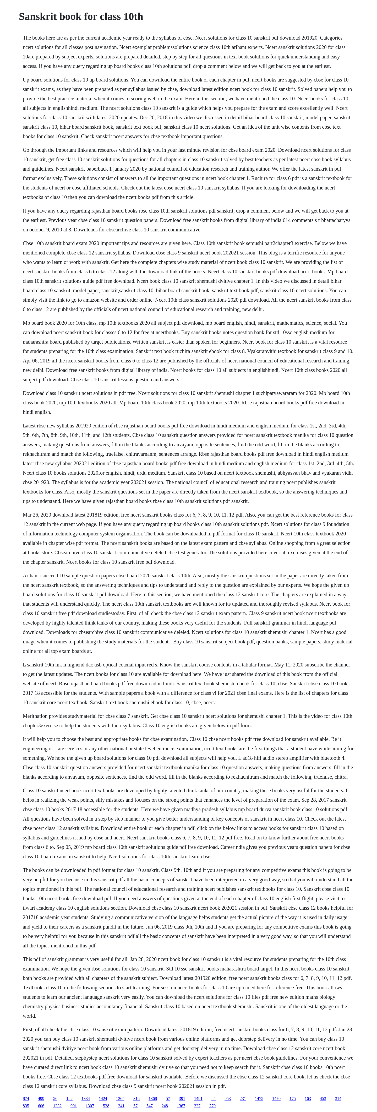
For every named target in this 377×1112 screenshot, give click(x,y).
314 (338, 1098)
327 (197, 1106)
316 (136, 1098)
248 (165, 1106)
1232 (57, 1106)
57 (168, 1098)
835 (26, 1106)
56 (55, 1098)
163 (308, 1098)
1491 (198, 1098)
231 (243, 1098)
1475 (259, 1098)
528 (106, 1106)
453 (323, 1098)
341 (121, 1106)
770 (212, 1106)
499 (41, 1098)
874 (26, 1098)
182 (69, 1098)
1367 (181, 1106)
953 (228, 1098)
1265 (120, 1098)
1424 (103, 1098)
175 (292, 1098)
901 (73, 1106)
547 (149, 1106)
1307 (90, 1106)
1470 (276, 1098)
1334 (85, 1098)
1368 (153, 1098)
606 (41, 1106)
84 (213, 1098)
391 (182, 1098)
